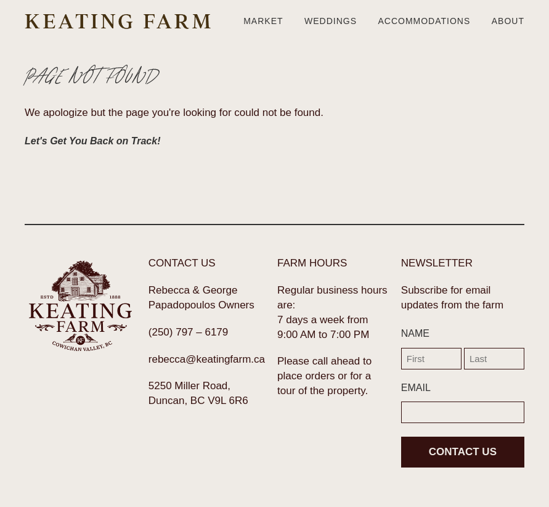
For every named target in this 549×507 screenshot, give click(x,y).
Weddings (330, 21)
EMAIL (416, 387)
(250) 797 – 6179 (188, 332)
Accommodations (424, 21)
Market (263, 21)
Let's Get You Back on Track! (92, 141)
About (508, 21)
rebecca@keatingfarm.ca (206, 359)
